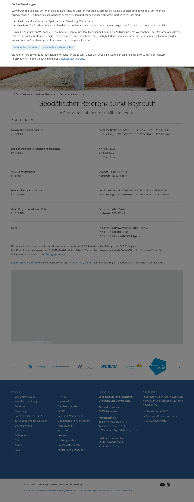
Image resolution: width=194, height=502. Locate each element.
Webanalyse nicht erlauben (58, 47)
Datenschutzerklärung (71, 58)
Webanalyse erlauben (26, 47)
